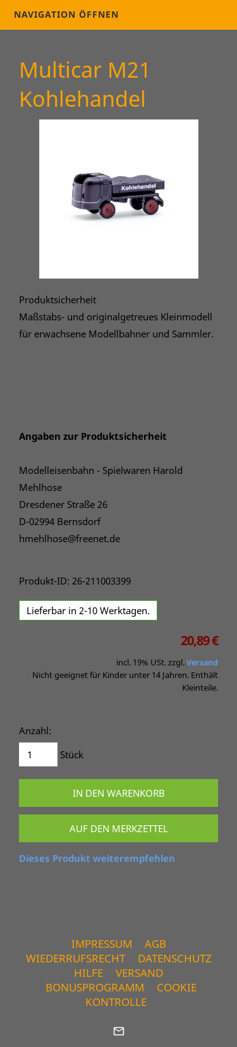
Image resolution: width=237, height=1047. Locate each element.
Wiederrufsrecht (75, 958)
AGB (155, 943)
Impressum (101, 943)
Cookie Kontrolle (141, 994)
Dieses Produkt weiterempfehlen (97, 858)
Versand (202, 662)
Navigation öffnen (66, 14)
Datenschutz (175, 958)
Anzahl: (35, 730)
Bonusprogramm (95, 987)
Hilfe (88, 972)
